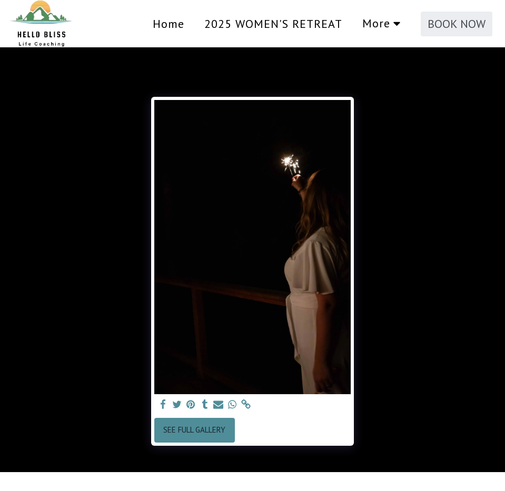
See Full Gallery (194, 430)
